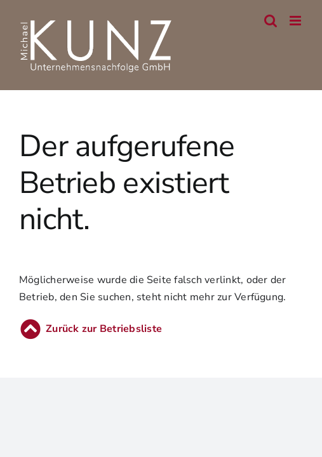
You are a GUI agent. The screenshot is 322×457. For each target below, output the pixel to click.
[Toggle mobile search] (270, 20)
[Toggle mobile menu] (296, 20)
